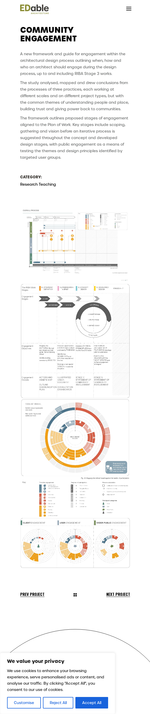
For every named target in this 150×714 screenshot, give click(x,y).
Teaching (47, 184)
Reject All (58, 702)
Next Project (118, 594)
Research (29, 184)
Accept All (91, 702)
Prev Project (32, 594)
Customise (24, 702)
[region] (57, 683)
